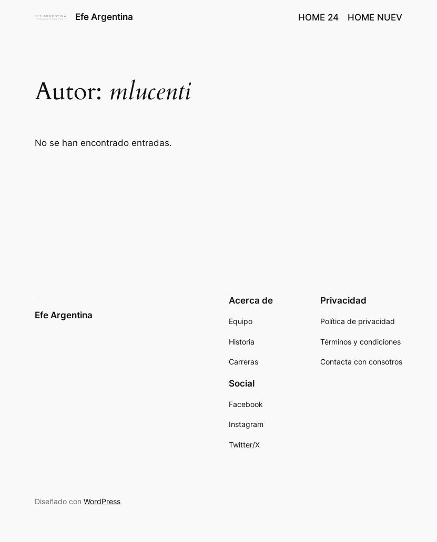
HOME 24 (318, 17)
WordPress (102, 501)
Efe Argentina (104, 17)
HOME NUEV (375, 17)
